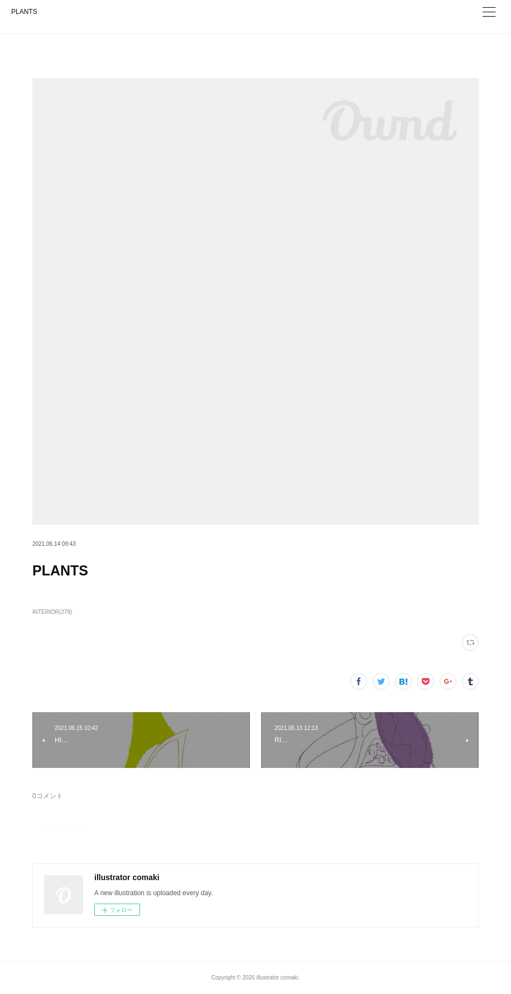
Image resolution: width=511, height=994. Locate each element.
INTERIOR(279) (52, 612)
